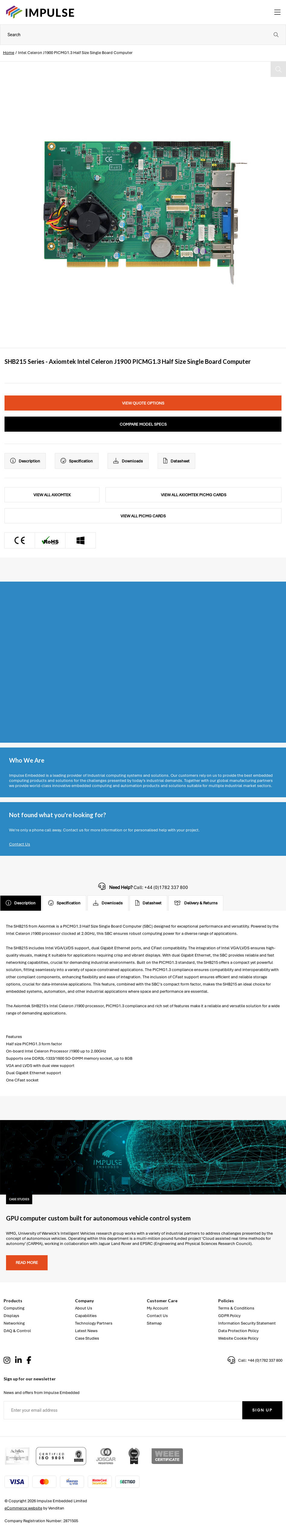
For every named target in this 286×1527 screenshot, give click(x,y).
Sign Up (262, 1410)
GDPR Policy (229, 1315)
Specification (77, 461)
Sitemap (154, 1323)
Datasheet (176, 461)
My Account (157, 1308)
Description (25, 461)
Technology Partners (93, 1323)
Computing (14, 1308)
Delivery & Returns (196, 903)
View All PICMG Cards (143, 516)
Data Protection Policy (238, 1330)
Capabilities (86, 1315)
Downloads (128, 461)
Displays (11, 1315)
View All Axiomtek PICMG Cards (193, 494)
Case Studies (87, 1338)
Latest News (86, 1330)
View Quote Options (143, 403)
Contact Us (19, 844)
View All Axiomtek (52, 494)
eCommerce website (23, 1508)
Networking (14, 1323)
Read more (27, 1262)
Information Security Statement (247, 1323)
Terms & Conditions (236, 1308)
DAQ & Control (17, 1330)
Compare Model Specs (143, 424)
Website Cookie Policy (238, 1338)
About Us (83, 1308)
